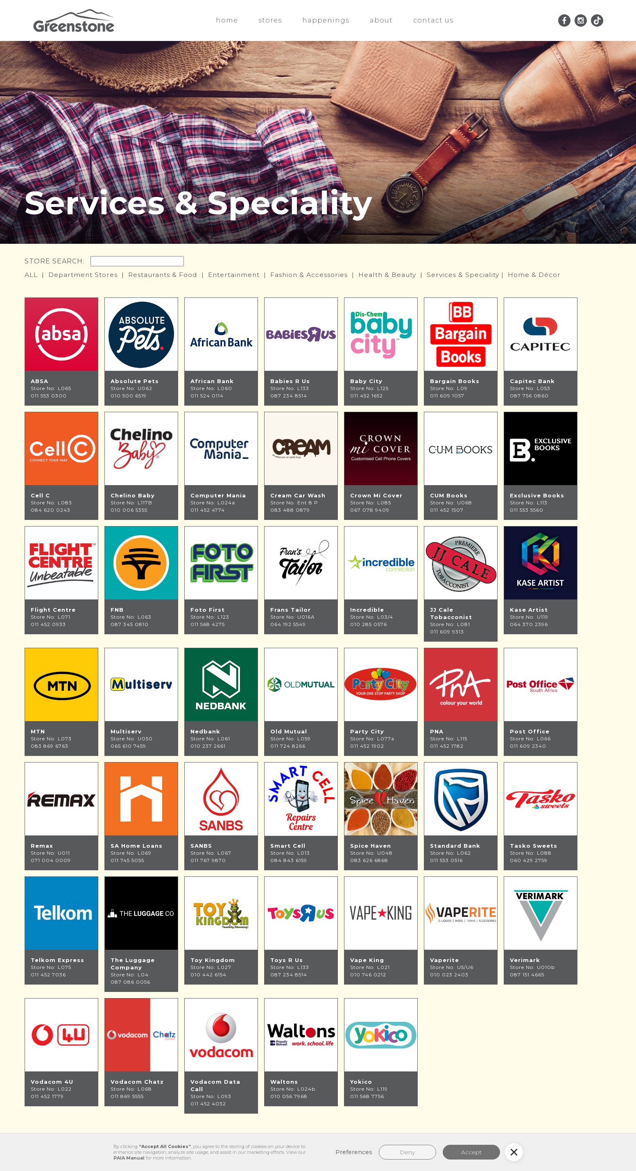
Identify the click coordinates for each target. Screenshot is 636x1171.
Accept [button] (471, 1152)
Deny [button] (407, 1152)
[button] (514, 1152)
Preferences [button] (353, 1152)
